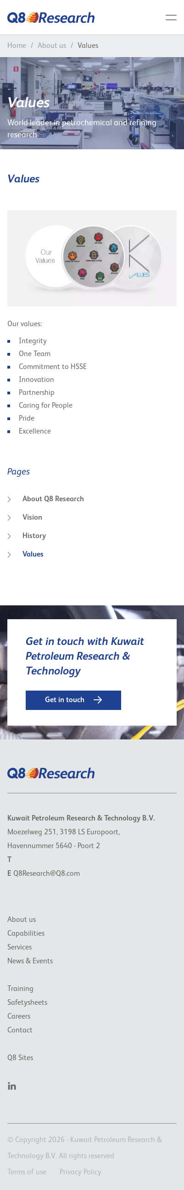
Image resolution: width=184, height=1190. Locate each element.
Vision (24, 518)
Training (20, 989)
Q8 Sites (20, 1058)
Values (25, 554)
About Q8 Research (45, 499)
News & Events (30, 961)
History (26, 536)
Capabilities (26, 934)
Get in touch (73, 700)
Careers (18, 1016)
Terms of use (26, 1172)
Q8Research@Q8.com (46, 874)
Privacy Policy (80, 1172)
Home (16, 46)
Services (19, 947)
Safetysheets (27, 1003)
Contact (20, 1030)
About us (52, 46)
